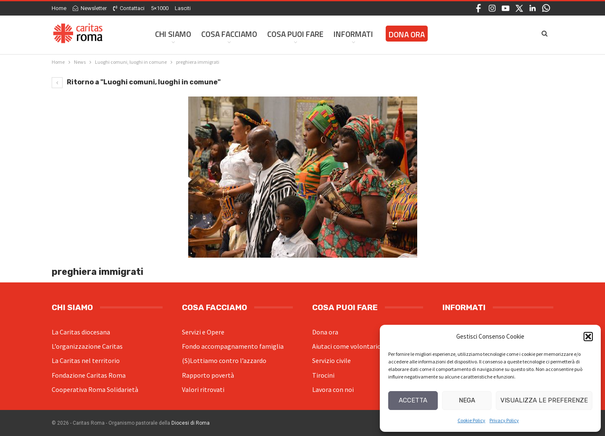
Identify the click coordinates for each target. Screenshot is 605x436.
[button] (588, 336)
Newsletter (90, 8)
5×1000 (159, 8)
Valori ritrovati (203, 389)
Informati (353, 34)
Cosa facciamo (229, 34)
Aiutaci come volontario (346, 346)
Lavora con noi (333, 389)
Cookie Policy (471, 420)
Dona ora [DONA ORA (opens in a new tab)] (407, 34)
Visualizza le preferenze (544, 400)
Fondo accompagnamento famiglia (233, 346)
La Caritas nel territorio (86, 360)
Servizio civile (331, 360)
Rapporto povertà (208, 375)
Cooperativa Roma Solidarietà (95, 389)
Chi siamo (173, 34)
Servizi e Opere (203, 332)
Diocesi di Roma (190, 423)
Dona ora (325, 332)
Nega (467, 400)
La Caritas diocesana (81, 332)
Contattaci (129, 8)
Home (59, 8)
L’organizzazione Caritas (87, 346)
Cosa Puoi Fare (295, 34)
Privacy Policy (504, 420)
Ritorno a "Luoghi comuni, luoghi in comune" (136, 82)
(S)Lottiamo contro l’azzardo (224, 360)
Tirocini (323, 375)
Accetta (413, 400)
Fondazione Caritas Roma (89, 375)
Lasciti (183, 8)
